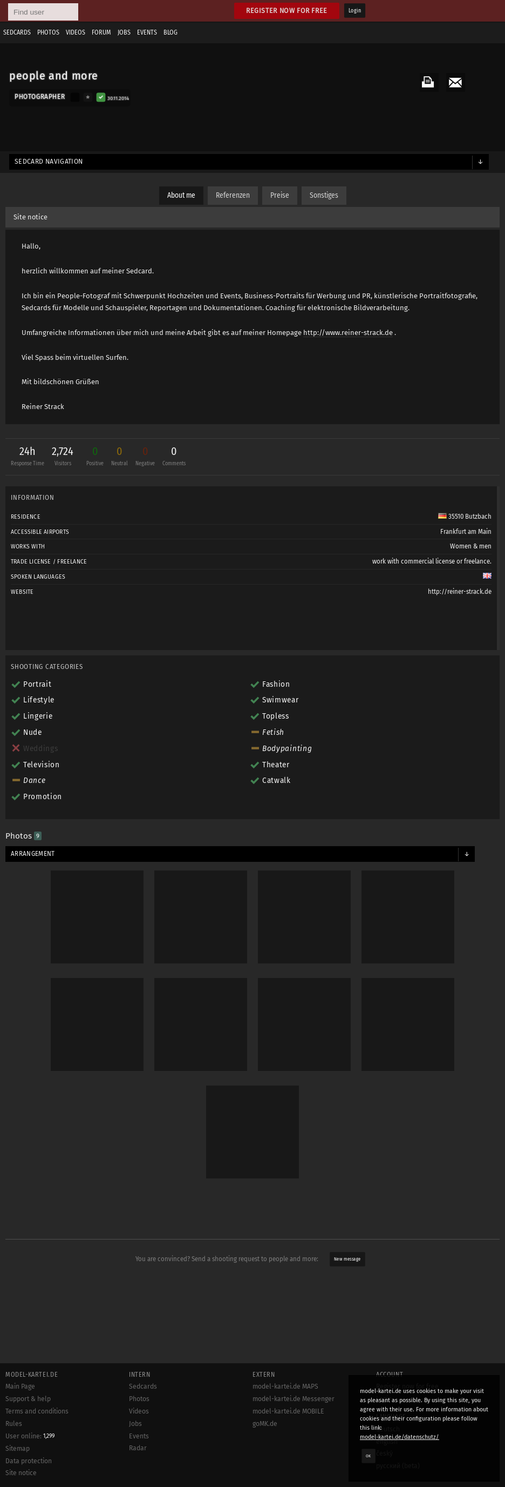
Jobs (124, 32)
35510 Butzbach (465, 516)
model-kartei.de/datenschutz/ (399, 1437)
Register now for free (286, 10)
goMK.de (264, 1424)
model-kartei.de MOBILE (288, 1411)
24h (27, 457)
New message (347, 1259)
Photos (48, 32)
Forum (101, 32)
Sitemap (17, 1448)
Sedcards (17, 32)
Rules (13, 1424)
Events (147, 32)
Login (355, 11)
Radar (138, 1448)
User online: (29, 1436)
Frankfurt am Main (466, 531)
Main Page (20, 1386)
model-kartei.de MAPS (285, 1386)
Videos (75, 32)
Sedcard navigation (49, 161)
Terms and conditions (37, 1411)
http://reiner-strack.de (460, 591)
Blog (170, 32)
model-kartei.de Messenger (293, 1399)
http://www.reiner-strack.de (348, 333)
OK (368, 1455)
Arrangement (33, 854)
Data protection (28, 1461)
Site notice (30, 217)
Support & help (28, 1399)
